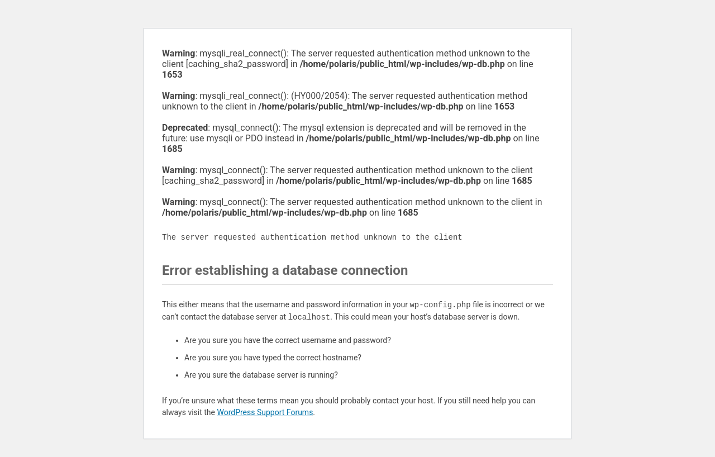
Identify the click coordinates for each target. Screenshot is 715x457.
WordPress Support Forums (265, 412)
